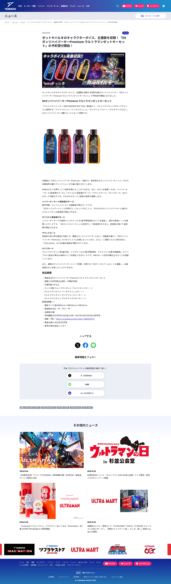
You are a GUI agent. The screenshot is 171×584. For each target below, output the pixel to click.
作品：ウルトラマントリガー (30, 408)
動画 (32, 562)
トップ (7, 22)
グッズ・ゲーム (53, 6)
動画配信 (64, 6)
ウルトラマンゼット (48, 408)
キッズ (72, 6)
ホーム (22, 562)
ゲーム (92, 562)
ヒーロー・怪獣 (30, 6)
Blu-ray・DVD (82, 562)
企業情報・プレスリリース (39, 565)
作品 (20, 6)
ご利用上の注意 (60, 565)
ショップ (65, 562)
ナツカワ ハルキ (63, 408)
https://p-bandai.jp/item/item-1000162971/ (75, 318)
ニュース (80, 6)
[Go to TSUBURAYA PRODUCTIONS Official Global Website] (163, 6)
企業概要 (51, 577)
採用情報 (76, 577)
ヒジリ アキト (87, 408)
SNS (88, 6)
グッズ (23, 22)
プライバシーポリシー (74, 565)
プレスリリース (64, 577)
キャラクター (41, 562)
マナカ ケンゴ (75, 408)
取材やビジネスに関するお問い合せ (95, 577)
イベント (41, 6)
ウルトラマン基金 (117, 577)
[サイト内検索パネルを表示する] (117, 6)
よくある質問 (24, 565)
